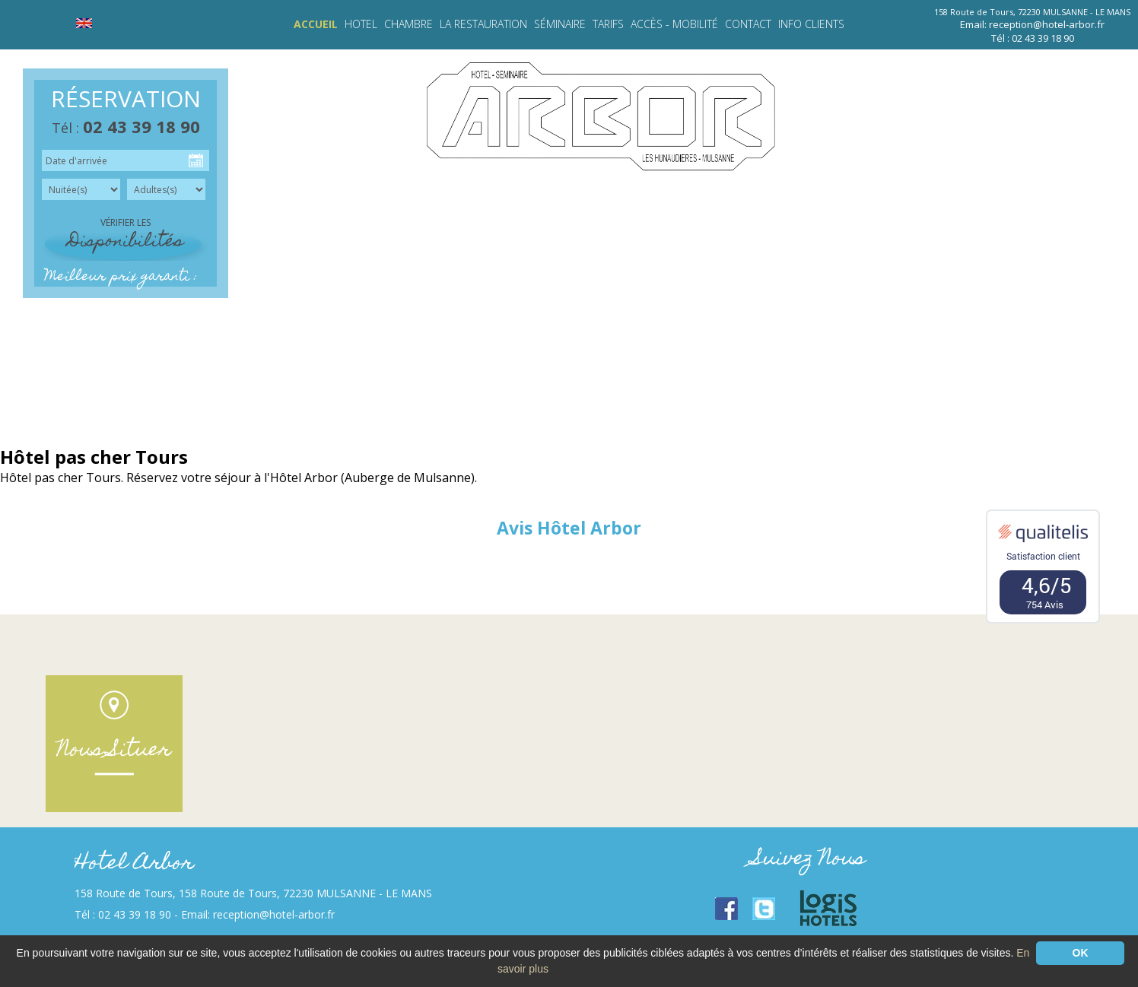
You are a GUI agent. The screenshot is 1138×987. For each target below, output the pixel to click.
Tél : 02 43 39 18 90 (1032, 38)
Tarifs (608, 24)
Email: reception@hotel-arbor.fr (1032, 24)
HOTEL (361, 24)
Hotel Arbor (134, 864)
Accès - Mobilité (674, 24)
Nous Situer (114, 751)
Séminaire (560, 24)
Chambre (408, 24)
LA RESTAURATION (483, 24)
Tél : (126, 128)
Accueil (316, 24)
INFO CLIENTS (811, 24)
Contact (748, 24)
